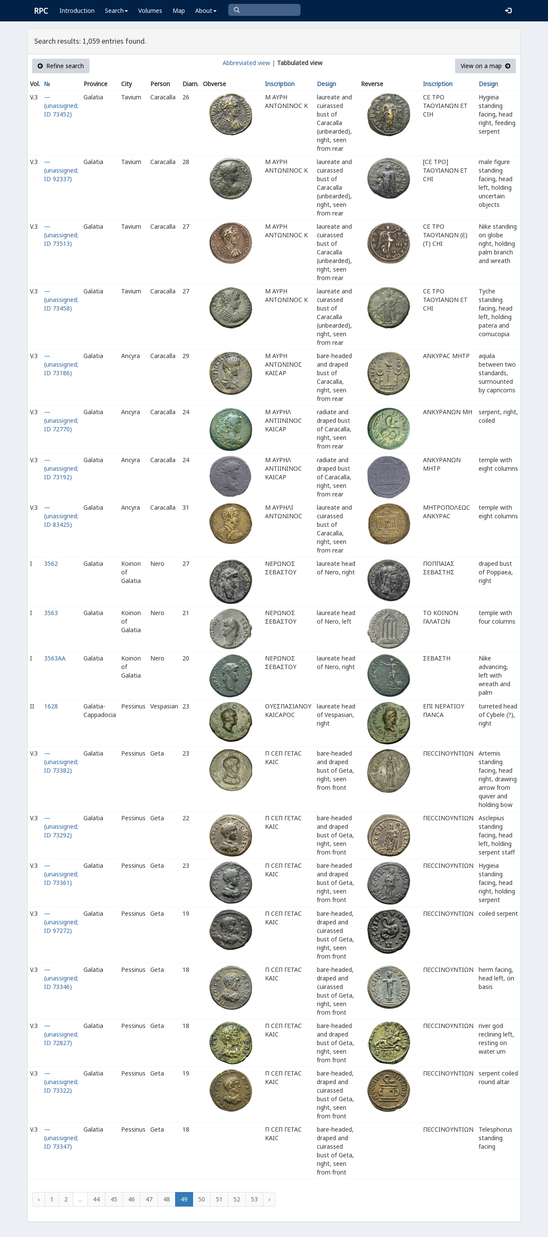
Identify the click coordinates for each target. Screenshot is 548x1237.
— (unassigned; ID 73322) (61, 1081)
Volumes (150, 10)
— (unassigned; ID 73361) (61, 874)
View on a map (485, 66)
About (206, 10)
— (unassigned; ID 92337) (61, 170)
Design (326, 84)
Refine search (61, 66)
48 (166, 1199)
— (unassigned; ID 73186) (61, 364)
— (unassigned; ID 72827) (61, 1034)
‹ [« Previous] (38, 1199)
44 (96, 1199)
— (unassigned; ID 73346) (61, 978)
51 (219, 1199)
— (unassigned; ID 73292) (61, 826)
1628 (51, 706)
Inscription (280, 84)
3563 (51, 613)
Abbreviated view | (249, 63)
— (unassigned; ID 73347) (61, 1137)
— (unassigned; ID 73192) (61, 468)
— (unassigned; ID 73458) (61, 299)
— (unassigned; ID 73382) (61, 761)
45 (113, 1199)
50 (201, 1199)
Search (116, 10)
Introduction (77, 10)
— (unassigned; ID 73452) (61, 105)
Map (179, 10)
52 (236, 1199)
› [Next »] (269, 1199)
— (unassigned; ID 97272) (61, 922)
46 (131, 1199)
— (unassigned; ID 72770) (61, 420)
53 (254, 1199)
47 (149, 1199)
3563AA (55, 658)
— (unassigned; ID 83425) (61, 516)
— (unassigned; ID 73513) (61, 235)
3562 (51, 563)
